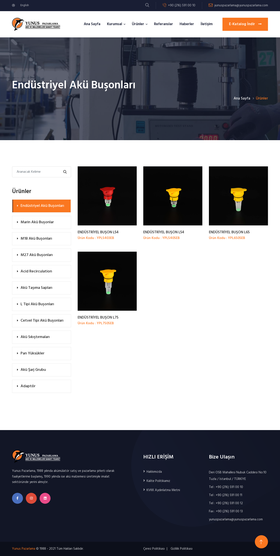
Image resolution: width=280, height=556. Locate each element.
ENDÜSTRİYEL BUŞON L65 (229, 232)
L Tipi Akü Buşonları (37, 304)
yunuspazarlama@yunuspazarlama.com (241, 5)
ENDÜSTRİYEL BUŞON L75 (98, 318)
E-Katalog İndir (245, 24)
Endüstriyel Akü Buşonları (42, 206)
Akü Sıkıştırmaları (35, 337)
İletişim (207, 24)
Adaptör (28, 386)
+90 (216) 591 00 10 (181, 5)
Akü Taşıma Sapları (36, 288)
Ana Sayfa (92, 24)
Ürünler (138, 24)
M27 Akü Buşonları (37, 255)
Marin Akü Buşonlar (37, 222)
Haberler (187, 24)
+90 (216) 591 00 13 (229, 511)
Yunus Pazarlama (23, 548)
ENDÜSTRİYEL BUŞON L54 (98, 232)
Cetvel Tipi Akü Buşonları (42, 320)
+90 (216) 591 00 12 (229, 503)
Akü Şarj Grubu (33, 370)
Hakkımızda (154, 471)
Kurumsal (114, 24)
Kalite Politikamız (158, 481)
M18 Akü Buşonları (36, 238)
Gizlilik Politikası (181, 548)
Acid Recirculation (36, 271)
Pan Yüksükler (32, 353)
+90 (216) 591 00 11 (229, 495)
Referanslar (163, 24)
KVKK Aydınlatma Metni (163, 490)
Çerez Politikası (154, 548)
